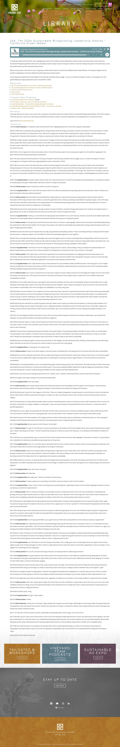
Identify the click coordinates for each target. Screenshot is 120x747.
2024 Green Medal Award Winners (21, 90)
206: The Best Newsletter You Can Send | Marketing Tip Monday (31, 85)
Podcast (60, 708)
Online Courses (77, 9)
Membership (47, 9)
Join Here (60, 685)
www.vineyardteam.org (26, 121)
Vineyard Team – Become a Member (22, 108)
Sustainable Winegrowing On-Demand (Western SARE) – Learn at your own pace (36, 106)
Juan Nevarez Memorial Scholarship (22, 100)
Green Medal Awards (17, 94)
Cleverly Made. (79, 744)
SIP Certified (77, 4)
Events (57, 9)
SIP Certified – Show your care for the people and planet (29, 102)
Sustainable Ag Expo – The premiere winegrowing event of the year (32, 104)
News (100, 9)
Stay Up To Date (87, 4)
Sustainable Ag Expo (65, 4)
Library (65, 9)
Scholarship (91, 9)
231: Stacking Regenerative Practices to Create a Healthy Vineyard (31, 88)
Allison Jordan (15, 92)
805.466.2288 (60, 735)
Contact (108, 9)
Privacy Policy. (71, 744)
